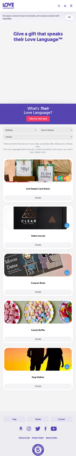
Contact (61, 419)
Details (38, 198)
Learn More (7, 18)
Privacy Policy (38, 437)
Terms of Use (24, 437)
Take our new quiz (38, 118)
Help (14, 419)
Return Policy (51, 437)
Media (38, 419)
